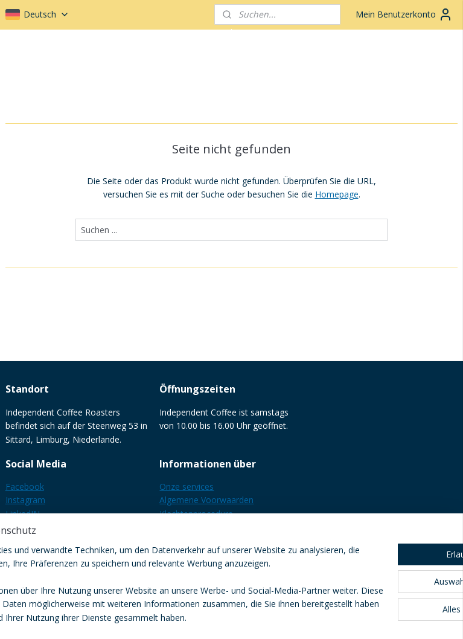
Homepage (337, 194)
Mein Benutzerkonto (404, 14)
